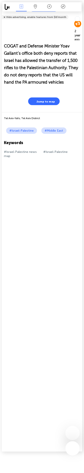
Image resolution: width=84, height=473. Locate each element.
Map (35, 7)
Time (49, 7)
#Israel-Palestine (21, 130)
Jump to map (43, 101)
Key (63, 7)
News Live (21, 7)
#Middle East (54, 130)
